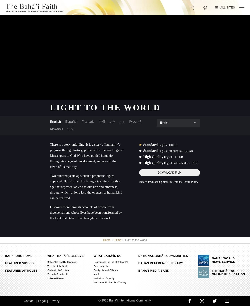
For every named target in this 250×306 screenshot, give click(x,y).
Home (107, 239)
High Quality (163, 157)
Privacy (54, 301)
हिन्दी (102, 121)
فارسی (112, 121)
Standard (160, 145)
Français (88, 121)
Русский (135, 121)
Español (71, 121)
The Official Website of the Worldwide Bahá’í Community (34, 11)
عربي (122, 121)
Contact (29, 301)
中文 (70, 129)
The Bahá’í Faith (32, 6)
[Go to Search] (193, 7)
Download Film (169, 172)
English (55, 121)
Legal (42, 301)
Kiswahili (56, 129)
